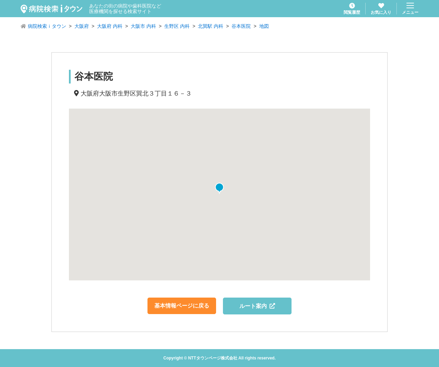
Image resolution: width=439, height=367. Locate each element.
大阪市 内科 (143, 26)
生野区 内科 (177, 26)
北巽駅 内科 (210, 26)
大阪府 (81, 26)
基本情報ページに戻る (181, 306)
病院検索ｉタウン (47, 26)
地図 (264, 26)
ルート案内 (257, 306)
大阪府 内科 (109, 26)
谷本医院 (241, 26)
